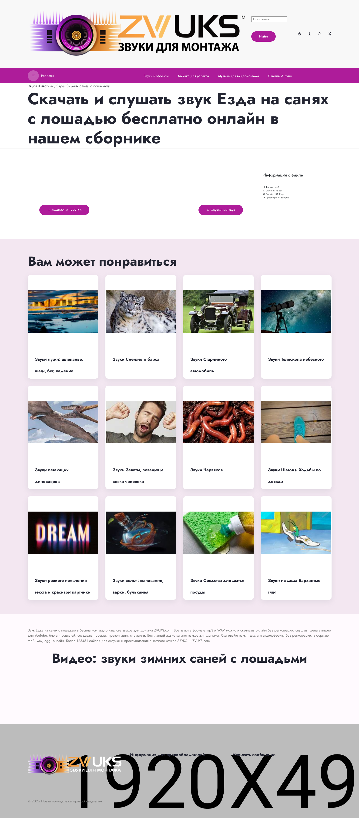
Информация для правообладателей (167, 755)
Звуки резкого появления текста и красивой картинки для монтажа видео (63, 592)
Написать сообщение (253, 755)
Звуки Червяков (206, 470)
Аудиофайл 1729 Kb (64, 209)
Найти (263, 36)
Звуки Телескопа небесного (296, 359)
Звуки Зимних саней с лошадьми (83, 86)
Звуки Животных (41, 86)
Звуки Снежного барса (136, 359)
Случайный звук (220, 209)
